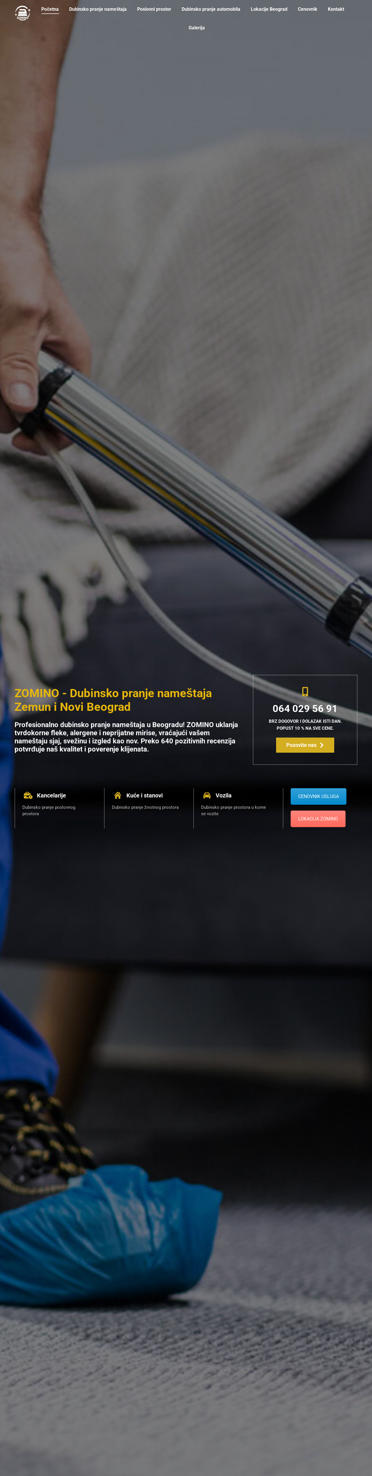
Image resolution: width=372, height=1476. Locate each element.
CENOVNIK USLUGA (318, 796)
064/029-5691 (30, 5)
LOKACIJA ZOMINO (318, 819)
